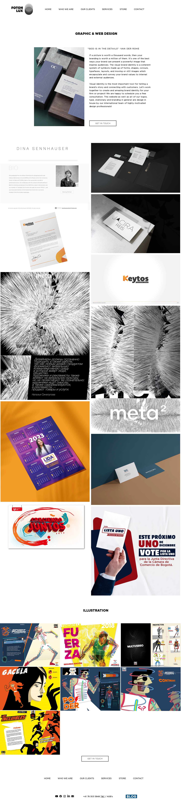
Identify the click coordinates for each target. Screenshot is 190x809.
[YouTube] (56, 796)
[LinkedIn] (68, 796)
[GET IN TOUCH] (102, 123)
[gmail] (72, 796)
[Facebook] (60, 796)
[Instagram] (64, 796)
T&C (102, 796)
